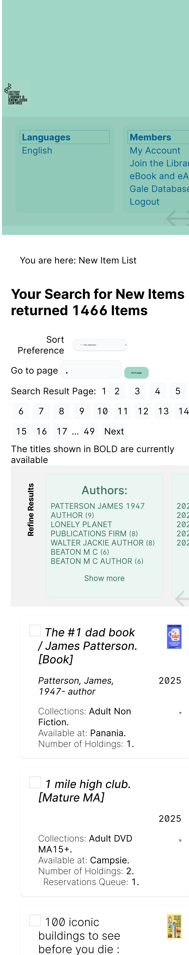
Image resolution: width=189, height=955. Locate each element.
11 (122, 411)
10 (102, 411)
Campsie (108, 860)
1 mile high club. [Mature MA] (84, 790)
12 (143, 411)
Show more (104, 578)
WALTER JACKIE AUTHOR (97, 542)
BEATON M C (74, 551)
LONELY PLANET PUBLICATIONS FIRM (89, 529)
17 (62, 431)
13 (163, 411)
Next (114, 431)
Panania (107, 732)
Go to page (36, 370)
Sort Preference (40, 345)
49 (89, 431)
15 (21, 431)
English (37, 150)
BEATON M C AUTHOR (91, 561)
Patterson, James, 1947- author (76, 686)
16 (41, 431)
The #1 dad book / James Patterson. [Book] (88, 645)
